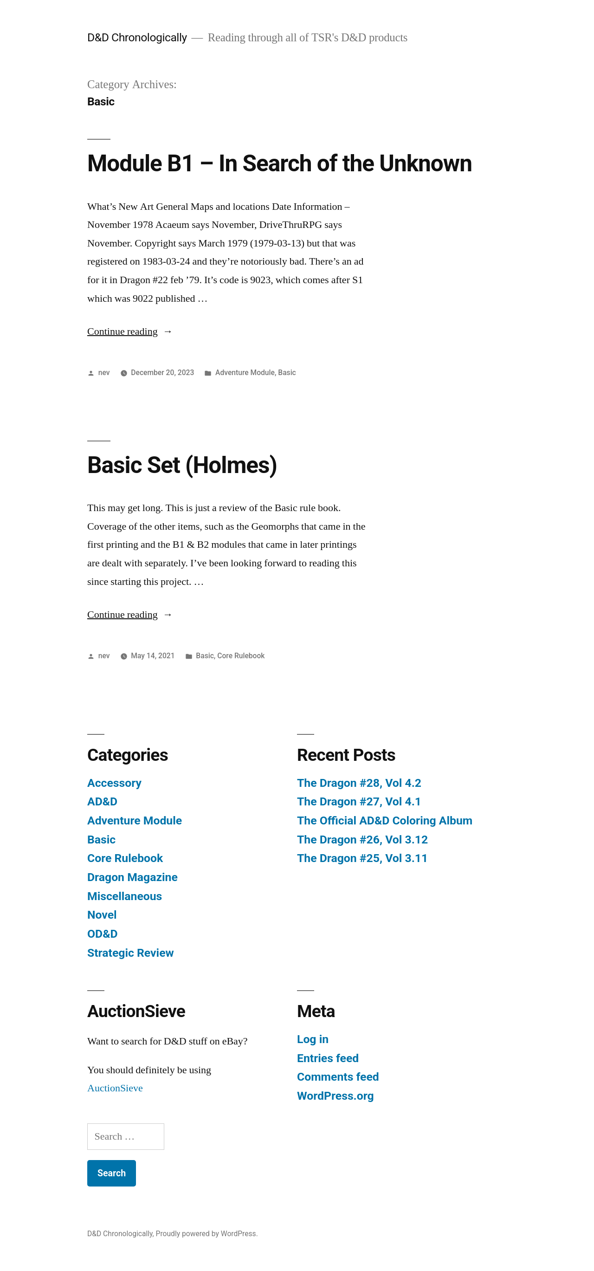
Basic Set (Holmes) (182, 465)
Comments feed (338, 1076)
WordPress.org (335, 1095)
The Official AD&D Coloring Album (384, 820)
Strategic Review (130, 953)
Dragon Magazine (132, 877)
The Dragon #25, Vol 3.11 (362, 858)
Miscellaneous (124, 896)
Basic (287, 372)
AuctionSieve (115, 1088)
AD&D (102, 801)
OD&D (102, 933)
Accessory (114, 783)
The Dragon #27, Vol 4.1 (359, 801)
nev (104, 372)
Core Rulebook (241, 655)
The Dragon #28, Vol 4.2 (359, 783)
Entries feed (328, 1058)
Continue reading (130, 331)
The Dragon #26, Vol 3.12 (362, 839)
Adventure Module (245, 372)
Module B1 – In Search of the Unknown (279, 163)
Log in (313, 1039)
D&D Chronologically (137, 37)
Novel (102, 914)
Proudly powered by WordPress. (207, 1233)
